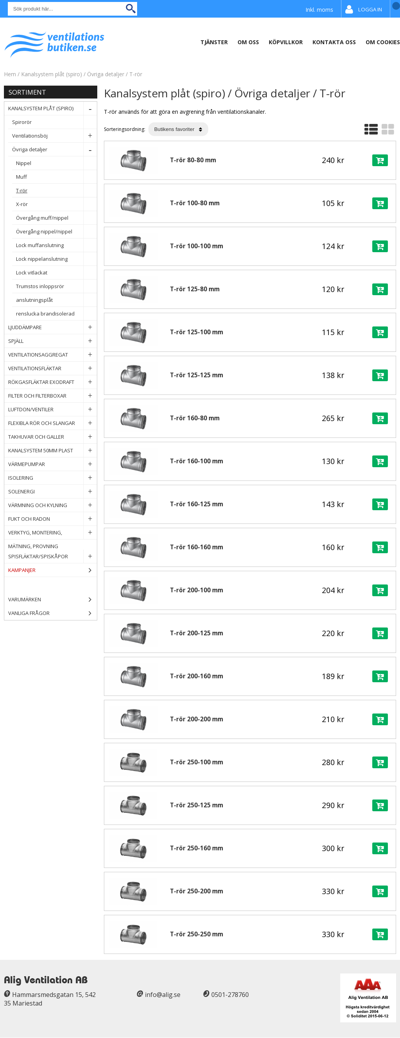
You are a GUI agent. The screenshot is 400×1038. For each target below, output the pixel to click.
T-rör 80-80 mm (193, 160)
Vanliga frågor (29, 613)
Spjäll (52, 341)
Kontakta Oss (334, 42)
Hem (10, 74)
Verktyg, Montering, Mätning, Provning (52, 533)
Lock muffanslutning (56, 245)
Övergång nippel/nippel (56, 231)
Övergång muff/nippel (56, 218)
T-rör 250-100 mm (196, 762)
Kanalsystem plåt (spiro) (52, 74)
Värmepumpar (52, 464)
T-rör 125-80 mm (195, 289)
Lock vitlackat (56, 273)
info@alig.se (162, 994)
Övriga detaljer (105, 74)
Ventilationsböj (54, 136)
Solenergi (52, 491)
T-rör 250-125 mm (196, 805)
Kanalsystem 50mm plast (52, 450)
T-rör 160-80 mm (195, 418)
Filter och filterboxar (52, 396)
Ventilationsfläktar (52, 368)
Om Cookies (383, 42)
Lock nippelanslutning (56, 259)
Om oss (248, 42)
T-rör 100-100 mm (196, 246)
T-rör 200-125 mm (196, 633)
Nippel (56, 163)
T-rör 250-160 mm (196, 848)
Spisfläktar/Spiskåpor (52, 556)
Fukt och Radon (52, 519)
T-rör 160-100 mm (196, 461)
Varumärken (52, 599)
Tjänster (214, 42)
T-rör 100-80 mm (195, 203)
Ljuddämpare (52, 327)
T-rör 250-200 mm (196, 891)
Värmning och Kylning (52, 505)
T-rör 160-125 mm (196, 504)
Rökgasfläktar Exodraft (52, 382)
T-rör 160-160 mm (196, 547)
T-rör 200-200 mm (196, 719)
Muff (56, 177)
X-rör (56, 204)
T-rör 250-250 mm (196, 934)
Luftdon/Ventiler (52, 409)
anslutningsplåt (56, 300)
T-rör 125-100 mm (196, 332)
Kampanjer (52, 570)
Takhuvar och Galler (52, 437)
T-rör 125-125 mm (196, 375)
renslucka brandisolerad (56, 314)
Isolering (52, 478)
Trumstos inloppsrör (56, 286)
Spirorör (54, 122)
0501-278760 (230, 994)
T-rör (135, 74)
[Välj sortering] (178, 129)
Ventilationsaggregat (52, 355)
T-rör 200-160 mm (196, 676)
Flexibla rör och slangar (52, 423)
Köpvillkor (286, 42)
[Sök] (72, 9)
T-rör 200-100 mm (196, 590)
